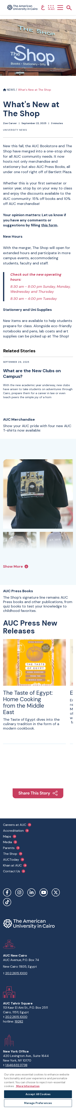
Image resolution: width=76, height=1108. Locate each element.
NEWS (9, 89)
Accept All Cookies (38, 1094)
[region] (38, 1088)
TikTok (7, 902)
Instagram (19, 892)
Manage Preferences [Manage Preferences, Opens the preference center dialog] (38, 1103)
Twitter (56, 892)
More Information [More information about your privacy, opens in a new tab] (28, 1086)
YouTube (44, 892)
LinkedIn (31, 892)
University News (15, 129)
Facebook (7, 892)
